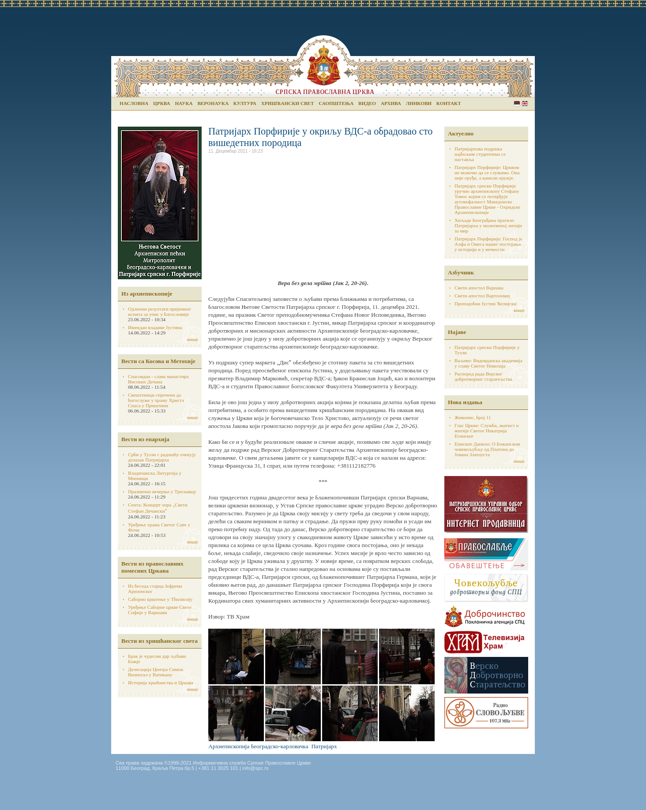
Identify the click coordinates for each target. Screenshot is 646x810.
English (525, 103)
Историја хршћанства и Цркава (160, 682)
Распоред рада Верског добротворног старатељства (483, 376)
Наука (183, 103)
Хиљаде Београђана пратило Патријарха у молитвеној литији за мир (488, 225)
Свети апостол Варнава (478, 287)
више (192, 339)
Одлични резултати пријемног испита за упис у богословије (159, 311)
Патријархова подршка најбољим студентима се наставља (480, 154)
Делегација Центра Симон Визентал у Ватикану (155, 672)
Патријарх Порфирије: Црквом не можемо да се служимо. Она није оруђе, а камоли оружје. (487, 172)
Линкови (419, 103)
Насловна (134, 103)
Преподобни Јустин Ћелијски (485, 303)
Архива (391, 103)
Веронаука (213, 103)
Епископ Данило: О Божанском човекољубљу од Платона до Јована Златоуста (487, 449)
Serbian (517, 103)
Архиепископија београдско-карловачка (258, 746)
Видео (367, 103)
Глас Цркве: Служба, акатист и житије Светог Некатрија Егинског (486, 431)
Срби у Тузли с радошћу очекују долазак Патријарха (162, 457)
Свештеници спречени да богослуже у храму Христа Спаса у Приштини (156, 400)
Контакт (448, 103)
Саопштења (336, 103)
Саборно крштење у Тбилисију (160, 599)
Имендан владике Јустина (155, 327)
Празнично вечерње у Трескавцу (162, 491)
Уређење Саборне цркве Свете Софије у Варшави (160, 609)
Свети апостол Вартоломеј (482, 295)
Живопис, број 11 (472, 417)
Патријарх (324, 746)
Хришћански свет (287, 103)
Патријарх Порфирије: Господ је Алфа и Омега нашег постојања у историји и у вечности (488, 244)
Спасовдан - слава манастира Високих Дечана (158, 379)
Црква (161, 103)
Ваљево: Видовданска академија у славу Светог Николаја (488, 363)
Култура (244, 103)
